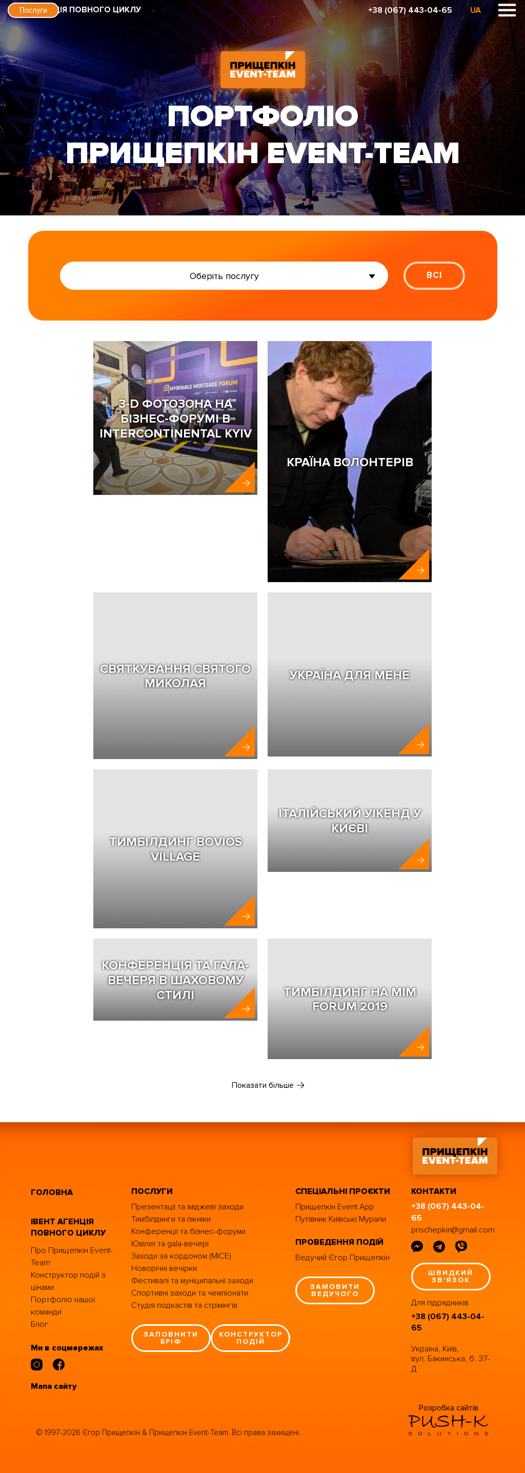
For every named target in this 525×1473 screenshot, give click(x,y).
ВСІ (434, 275)
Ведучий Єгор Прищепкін (342, 1257)
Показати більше (263, 1085)
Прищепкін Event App (334, 1207)
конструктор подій (250, 1338)
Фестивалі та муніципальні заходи (192, 1281)
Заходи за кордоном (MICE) (181, 1256)
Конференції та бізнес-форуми (188, 1231)
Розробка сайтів (448, 1408)
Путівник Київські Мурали (340, 1219)
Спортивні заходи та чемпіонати (189, 1293)
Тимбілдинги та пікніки (171, 1219)
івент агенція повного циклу (68, 1228)
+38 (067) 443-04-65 (410, 10)
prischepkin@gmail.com (453, 1230)
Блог (39, 1324)
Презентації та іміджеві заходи (187, 1207)
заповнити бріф (171, 1338)
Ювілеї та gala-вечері (170, 1244)
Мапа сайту (53, 1386)
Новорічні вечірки (164, 1268)
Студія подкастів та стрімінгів (184, 1305)
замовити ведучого (335, 1290)
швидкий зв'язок (450, 1276)
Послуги (33, 10)
